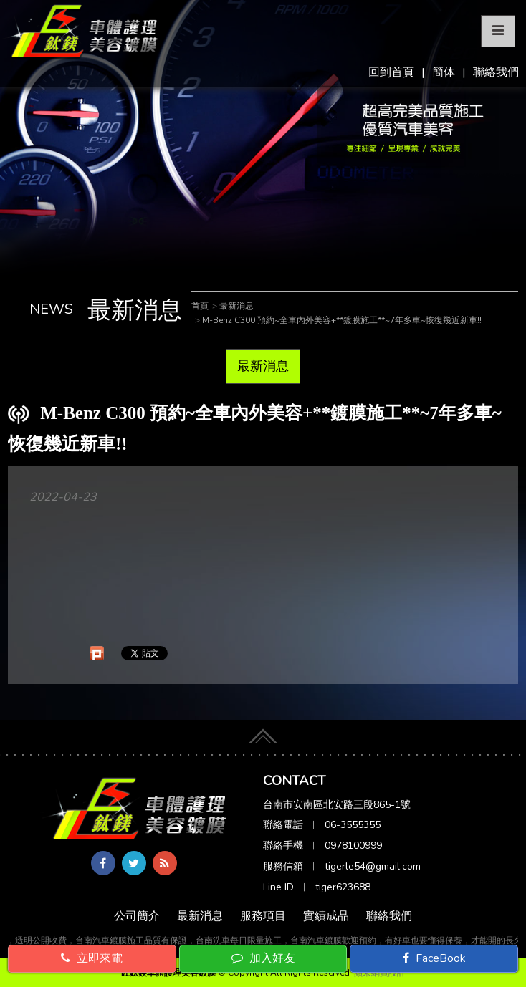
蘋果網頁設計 (380, 972)
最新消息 (263, 366)
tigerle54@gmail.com (373, 866)
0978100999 (353, 845)
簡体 (443, 72)
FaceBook (434, 958)
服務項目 (263, 916)
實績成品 (326, 916)
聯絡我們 (496, 72)
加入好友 (263, 958)
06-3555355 (353, 825)
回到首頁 (391, 72)
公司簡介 (137, 916)
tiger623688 (342, 887)
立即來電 (92, 958)
